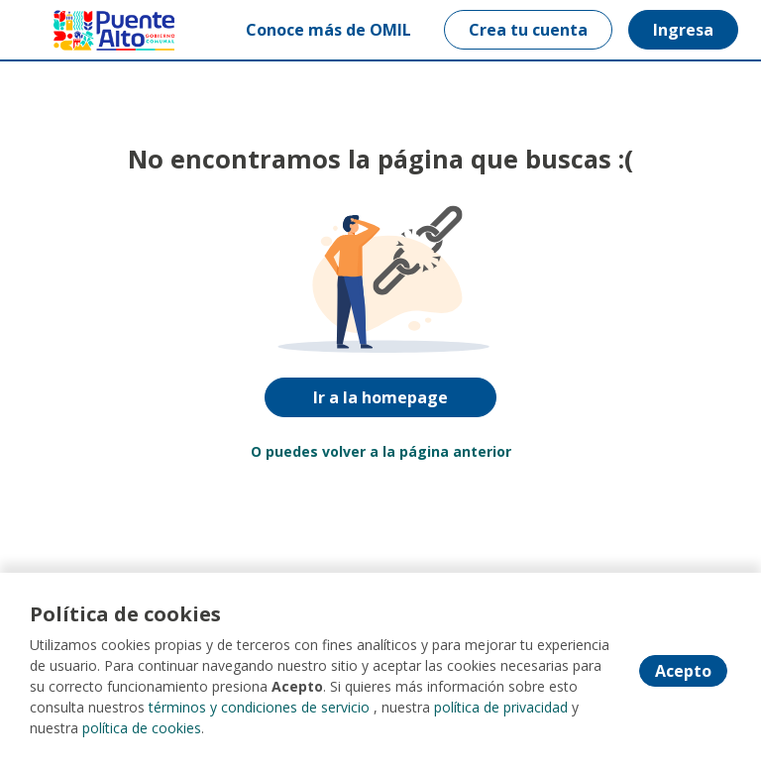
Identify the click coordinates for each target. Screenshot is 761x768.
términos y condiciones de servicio (259, 707)
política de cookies (141, 727)
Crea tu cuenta (528, 30)
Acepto (683, 671)
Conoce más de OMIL (328, 30)
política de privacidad (501, 707)
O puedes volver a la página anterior (381, 451)
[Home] (86, 30)
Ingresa (683, 30)
